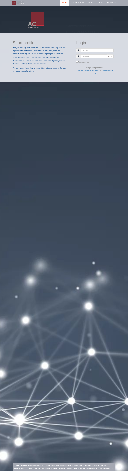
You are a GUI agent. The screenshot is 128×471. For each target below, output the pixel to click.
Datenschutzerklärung (101, 468)
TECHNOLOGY (78, 3)
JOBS (100, 3)
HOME (64, 3)
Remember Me (82, 62)
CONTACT (111, 3)
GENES (91, 3)
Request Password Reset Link (88, 71)
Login (110, 56)
